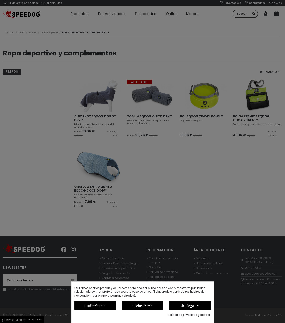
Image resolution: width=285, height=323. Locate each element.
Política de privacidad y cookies (189, 315)
